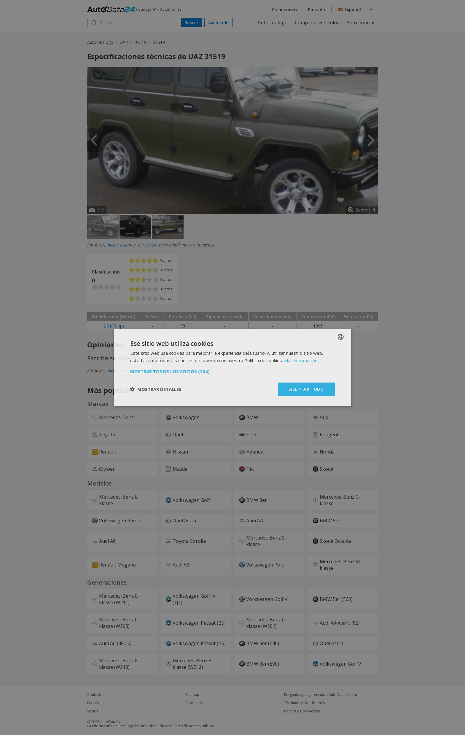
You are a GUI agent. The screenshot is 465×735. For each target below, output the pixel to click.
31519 (140, 42)
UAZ (124, 42)
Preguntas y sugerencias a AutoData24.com (320, 694)
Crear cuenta (285, 9)
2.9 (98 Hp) (113, 326)
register (150, 245)
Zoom (361, 210)
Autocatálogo (273, 22)
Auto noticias (360, 22)
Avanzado (218, 23)
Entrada (316, 9)
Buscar (191, 23)
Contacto (95, 694)
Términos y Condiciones (304, 703)
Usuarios (94, 703)
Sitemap (192, 694)
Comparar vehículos (317, 22)
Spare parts (195, 703)
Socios (92, 711)
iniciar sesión (118, 245)
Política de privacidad (302, 711)
